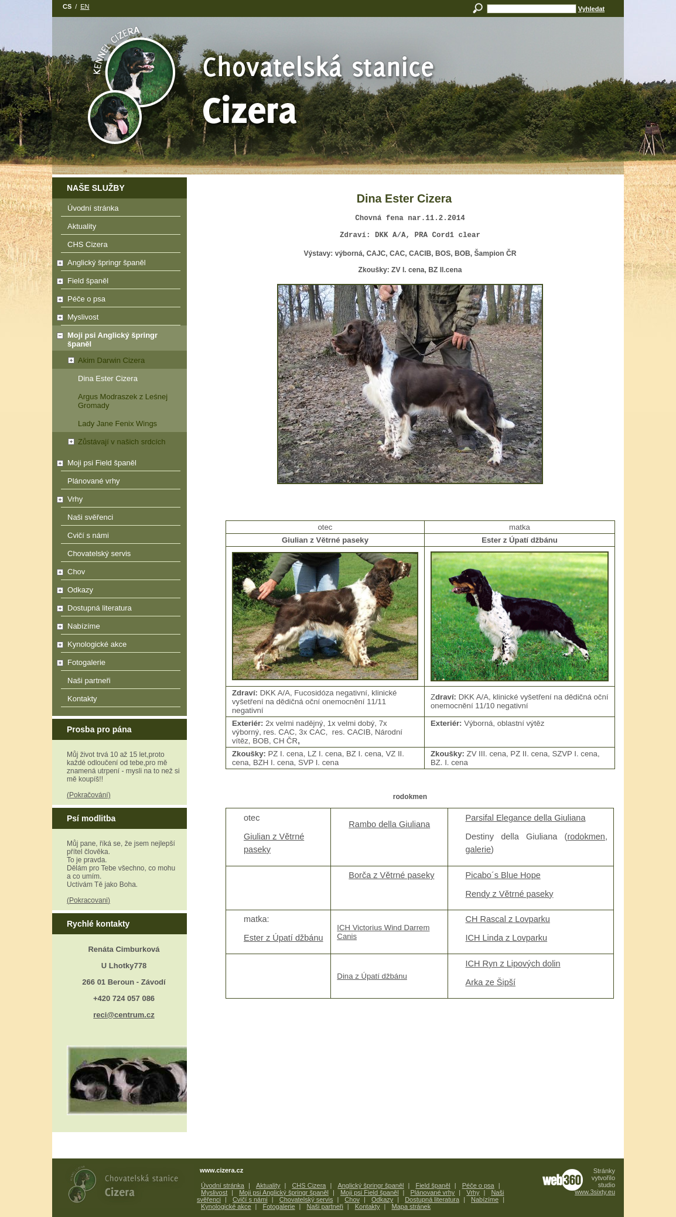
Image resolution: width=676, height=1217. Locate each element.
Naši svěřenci (120, 519)
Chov (117, 573)
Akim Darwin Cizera (99, 360)
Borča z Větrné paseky (391, 878)
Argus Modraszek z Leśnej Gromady (123, 401)
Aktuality (120, 228)
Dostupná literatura (117, 610)
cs (67, 6)
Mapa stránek (411, 1206)
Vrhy (117, 501)
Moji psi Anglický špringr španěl (106, 339)
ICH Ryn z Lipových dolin (513, 967)
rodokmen (586, 840)
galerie (478, 853)
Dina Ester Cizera (108, 378)
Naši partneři (120, 682)
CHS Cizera (120, 246)
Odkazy (117, 591)
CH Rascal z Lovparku (508, 922)
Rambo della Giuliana (389, 827)
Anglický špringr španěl (117, 264)
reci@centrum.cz (123, 1014)
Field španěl (117, 282)
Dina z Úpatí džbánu (372, 979)
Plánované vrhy (120, 482)
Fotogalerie (117, 664)
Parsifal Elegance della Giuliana (526, 821)
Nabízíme (117, 628)
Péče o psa (117, 300)
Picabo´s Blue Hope (503, 878)
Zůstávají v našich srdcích (110, 441)
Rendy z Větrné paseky (510, 897)
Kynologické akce (117, 646)
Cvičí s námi (120, 537)
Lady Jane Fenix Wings (117, 423)
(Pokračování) (89, 795)
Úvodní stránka (120, 210)
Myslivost (117, 319)
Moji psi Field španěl (117, 464)
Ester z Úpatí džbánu (283, 941)
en (84, 6)
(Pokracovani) (88, 900)
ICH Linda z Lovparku (507, 941)
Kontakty (120, 700)
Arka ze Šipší (491, 985)
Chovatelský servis (120, 555)
